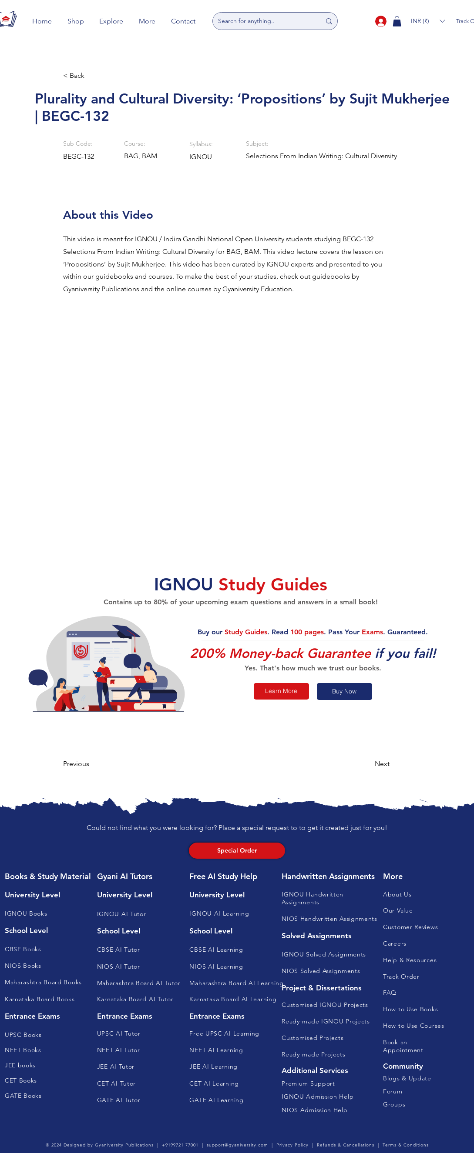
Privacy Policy (292, 1145)
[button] (75, 21)
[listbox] (427, 21)
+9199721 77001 (180, 1145)
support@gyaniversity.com (237, 1145)
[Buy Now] (344, 691)
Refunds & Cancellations (345, 1145)
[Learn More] (281, 691)
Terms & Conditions (406, 1145)
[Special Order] (237, 851)
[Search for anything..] (263, 21)
